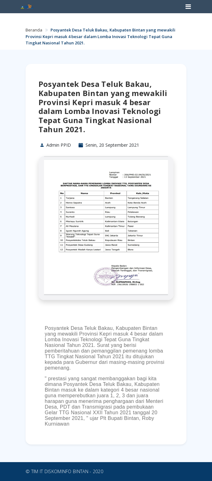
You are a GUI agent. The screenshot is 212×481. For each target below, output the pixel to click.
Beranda (34, 30)
